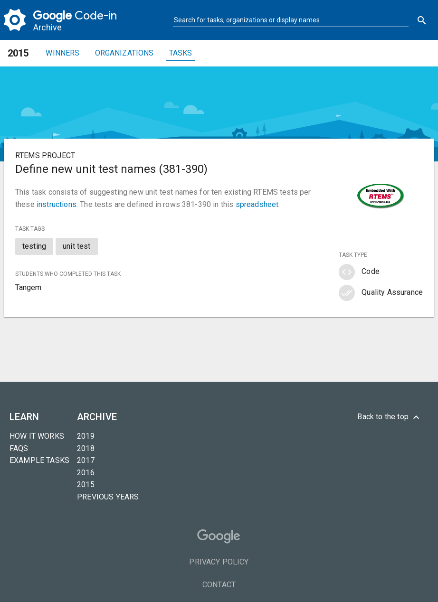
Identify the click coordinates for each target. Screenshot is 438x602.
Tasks (180, 52)
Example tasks (39, 460)
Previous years (108, 496)
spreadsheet (257, 204)
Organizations (124, 52)
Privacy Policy (218, 561)
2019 (86, 436)
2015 (86, 484)
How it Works (37, 436)
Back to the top (389, 417)
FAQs (19, 448)
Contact (219, 584)
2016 (86, 472)
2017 (86, 460)
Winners (62, 52)
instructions (56, 204)
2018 (86, 448)
